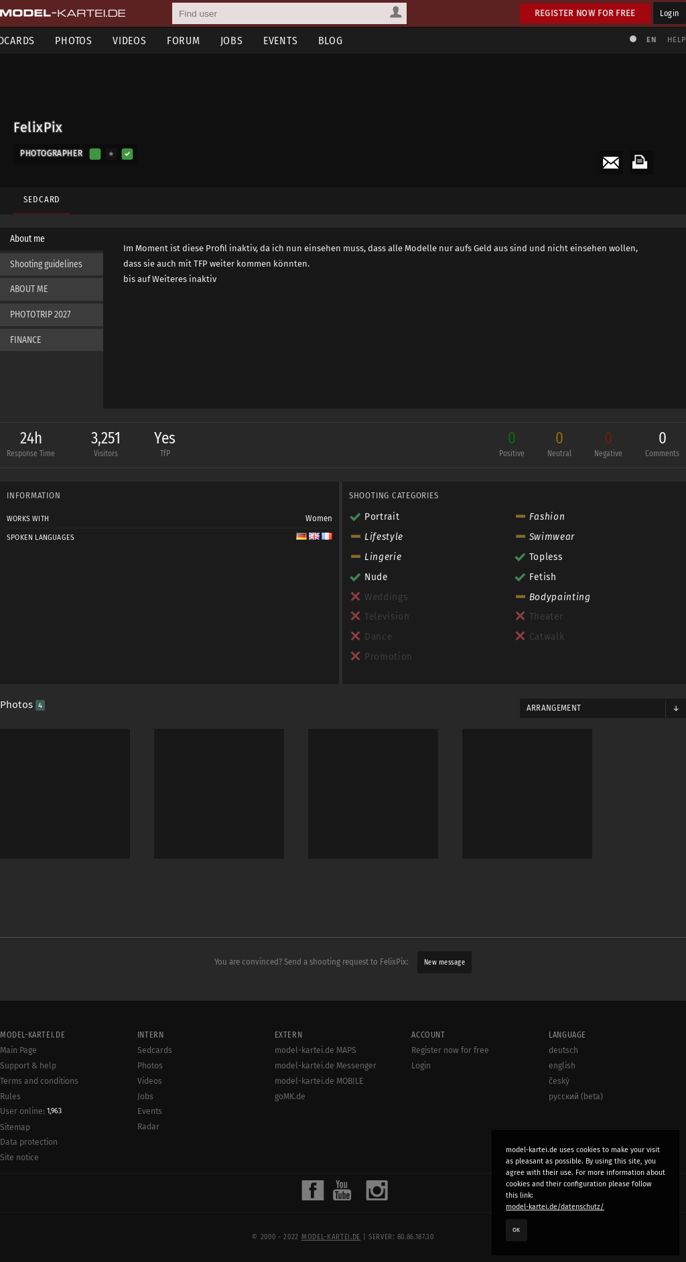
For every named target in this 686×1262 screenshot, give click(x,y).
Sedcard (38, 193)
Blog (350, 40)
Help (670, 40)
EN (644, 40)
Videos (150, 40)
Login (669, 13)
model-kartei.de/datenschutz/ (555, 1206)
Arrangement (550, 711)
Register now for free (585, 13)
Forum (203, 40)
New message (445, 959)
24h (37, 448)
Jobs (252, 40)
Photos (94, 40)
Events (300, 40)
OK (516, 1230)
